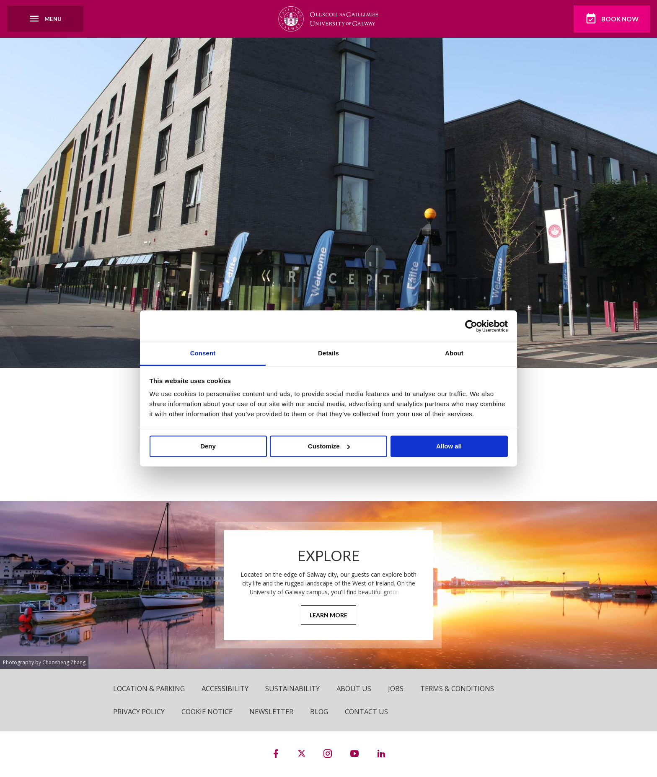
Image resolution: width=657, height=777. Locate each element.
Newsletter (275, 712)
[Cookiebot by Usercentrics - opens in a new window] (471, 326)
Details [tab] (328, 353)
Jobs (401, 689)
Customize (329, 446)
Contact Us (372, 712)
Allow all (449, 446)
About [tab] (454, 353)
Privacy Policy (139, 712)
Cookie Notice (208, 712)
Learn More (328, 615)
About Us (358, 689)
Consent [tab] (203, 353)
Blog (324, 712)
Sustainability (295, 689)
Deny (208, 446)
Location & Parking (150, 689)
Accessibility (227, 689)
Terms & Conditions (463, 689)
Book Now (610, 19)
